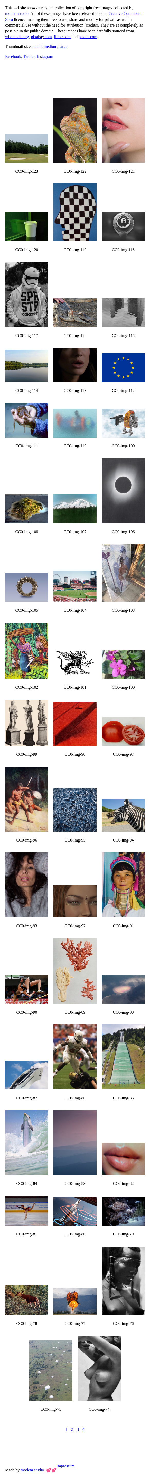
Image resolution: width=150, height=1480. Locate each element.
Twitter (29, 56)
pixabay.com (41, 37)
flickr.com (62, 37)
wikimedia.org (17, 37)
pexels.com (88, 37)
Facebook (13, 56)
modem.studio (17, 13)
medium (50, 46)
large (63, 46)
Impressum (66, 1466)
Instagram (45, 56)
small (37, 46)
